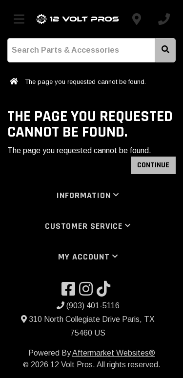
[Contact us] (136, 19)
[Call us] (164, 19)
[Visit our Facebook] (70, 292)
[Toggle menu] (19, 19)
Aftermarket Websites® (113, 353)
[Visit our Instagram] (88, 292)
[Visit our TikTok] (105, 292)
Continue (153, 165)
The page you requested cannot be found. (85, 81)
